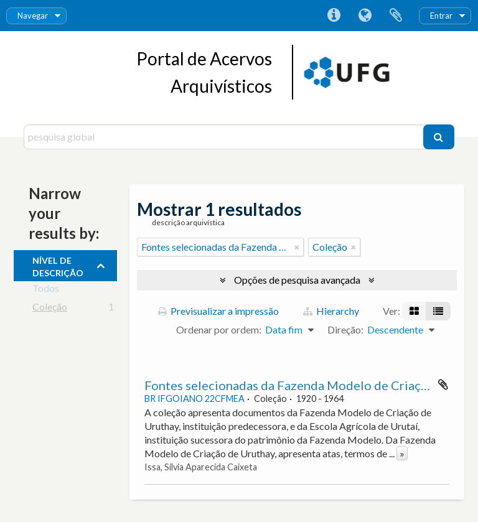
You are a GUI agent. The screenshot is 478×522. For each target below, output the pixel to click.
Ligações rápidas (333, 15)
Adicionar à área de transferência (443, 384)
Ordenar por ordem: (218, 329)
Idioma (364, 15)
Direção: (345, 329)
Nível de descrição (57, 265)
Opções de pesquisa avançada (297, 280)
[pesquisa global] (225, 136)
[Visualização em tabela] (438, 311)
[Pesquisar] (438, 136)
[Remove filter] (296, 247)
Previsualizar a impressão (218, 311)
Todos (45, 290)
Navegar (32, 16)
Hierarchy (331, 311)
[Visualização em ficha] (414, 311)
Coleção (49, 309)
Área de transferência (395, 15)
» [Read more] (402, 453)
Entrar (441, 16)
